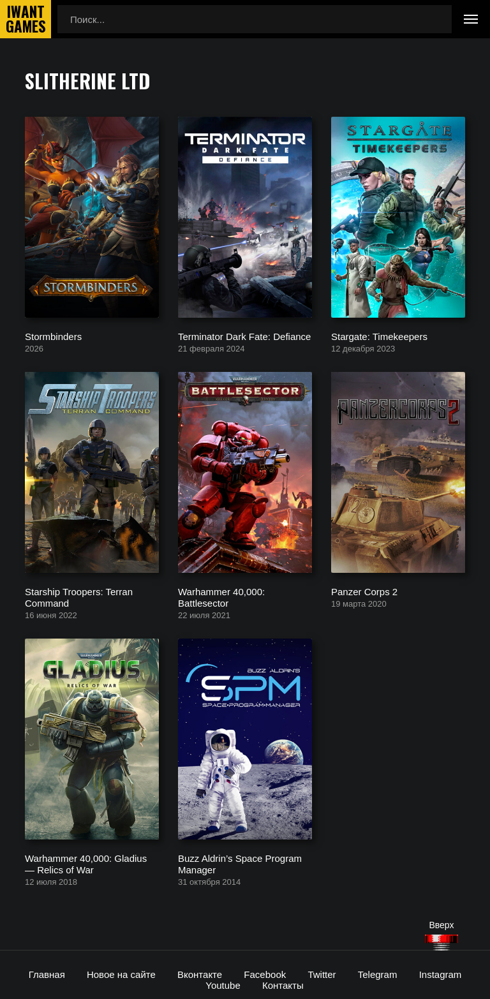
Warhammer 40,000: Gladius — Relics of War (86, 863)
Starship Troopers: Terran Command (79, 597)
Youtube (223, 985)
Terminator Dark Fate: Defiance (244, 335)
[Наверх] (441, 943)
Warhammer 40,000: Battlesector (221, 597)
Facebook (265, 974)
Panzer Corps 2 (364, 591)
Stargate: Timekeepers (379, 335)
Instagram (440, 974)
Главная (47, 974)
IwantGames (25, 19)
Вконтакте (199, 974)
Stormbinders (53, 335)
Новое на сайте (121, 974)
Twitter (322, 974)
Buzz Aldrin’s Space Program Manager (240, 863)
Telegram (377, 974)
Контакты (283, 985)
